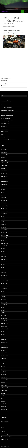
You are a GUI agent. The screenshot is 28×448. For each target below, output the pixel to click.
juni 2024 (3, 189)
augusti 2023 (4, 213)
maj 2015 (3, 398)
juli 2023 (3, 216)
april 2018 (3, 337)
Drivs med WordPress (5, 446)
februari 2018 (4, 339)
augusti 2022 (4, 245)
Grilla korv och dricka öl (6, 107)
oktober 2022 (4, 240)
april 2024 (3, 195)
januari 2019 (4, 320)
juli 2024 (3, 187)
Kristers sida (4, 11)
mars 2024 (3, 197)
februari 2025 (4, 170)
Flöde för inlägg (4, 434)
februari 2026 (4, 149)
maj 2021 (3, 270)
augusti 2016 (4, 358)
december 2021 (4, 259)
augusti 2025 (4, 165)
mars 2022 (3, 256)
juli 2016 (3, 361)
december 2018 (4, 323)
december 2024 (4, 176)
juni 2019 (3, 307)
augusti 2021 (4, 262)
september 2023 (4, 211)
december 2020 (4, 278)
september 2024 (4, 181)
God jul (2, 134)
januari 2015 (4, 409)
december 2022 (4, 235)
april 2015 (3, 401)
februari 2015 (4, 406)
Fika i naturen (4, 126)
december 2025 (4, 154)
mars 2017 (3, 350)
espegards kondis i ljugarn (7, 115)
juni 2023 (3, 219)
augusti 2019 (4, 304)
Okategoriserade (4, 421)
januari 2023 (4, 232)
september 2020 (4, 286)
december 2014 (4, 412)
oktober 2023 (4, 208)
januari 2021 (4, 275)
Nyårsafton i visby (5, 123)
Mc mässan (14, 84)
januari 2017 (4, 353)
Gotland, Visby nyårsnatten (7, 121)
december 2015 (4, 379)
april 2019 (3, 312)
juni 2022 (3, 248)
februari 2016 (4, 374)
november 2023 (4, 205)
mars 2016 (3, 371)
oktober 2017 (4, 345)
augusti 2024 (4, 184)
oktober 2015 (4, 385)
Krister (12, 26)
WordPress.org (4, 439)
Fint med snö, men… (5, 113)
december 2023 (4, 203)
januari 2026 (4, 152)
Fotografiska (14, 79)
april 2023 (3, 224)
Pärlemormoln (4, 129)
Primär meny (26, 11)
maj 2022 (3, 251)
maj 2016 (3, 366)
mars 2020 (3, 299)
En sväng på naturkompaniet (7, 110)
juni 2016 (3, 363)
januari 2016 (4, 377)
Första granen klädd (5, 137)
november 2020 (4, 280)
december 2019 (4, 302)
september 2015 (4, 387)
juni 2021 (3, 267)
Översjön (3, 104)
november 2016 (4, 355)
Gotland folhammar (5, 118)
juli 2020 (3, 291)
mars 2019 (3, 315)
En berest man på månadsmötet (8, 139)
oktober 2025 (4, 160)
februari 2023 (4, 229)
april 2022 (3, 254)
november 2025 (4, 157)
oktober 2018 (4, 326)
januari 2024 (4, 200)
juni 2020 (3, 294)
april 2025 (3, 168)
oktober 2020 (4, 283)
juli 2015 (3, 393)
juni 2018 (3, 331)
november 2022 (4, 237)
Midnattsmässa (4, 131)
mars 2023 (3, 227)
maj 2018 (3, 334)
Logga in (3, 431)
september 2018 (4, 328)
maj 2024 (3, 192)
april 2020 (3, 296)
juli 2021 (3, 264)
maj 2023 (3, 221)
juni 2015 (3, 395)
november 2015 (4, 382)
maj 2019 (3, 310)
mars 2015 (3, 403)
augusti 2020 (4, 288)
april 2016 (3, 369)
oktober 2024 (4, 179)
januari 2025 (4, 173)
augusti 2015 (4, 390)
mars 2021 (3, 272)
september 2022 (4, 243)
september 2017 (4, 347)
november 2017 (4, 342)
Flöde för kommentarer (6, 436)
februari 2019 (4, 318)
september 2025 (4, 162)
